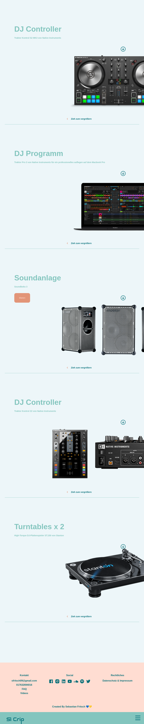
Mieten (22, 298)
